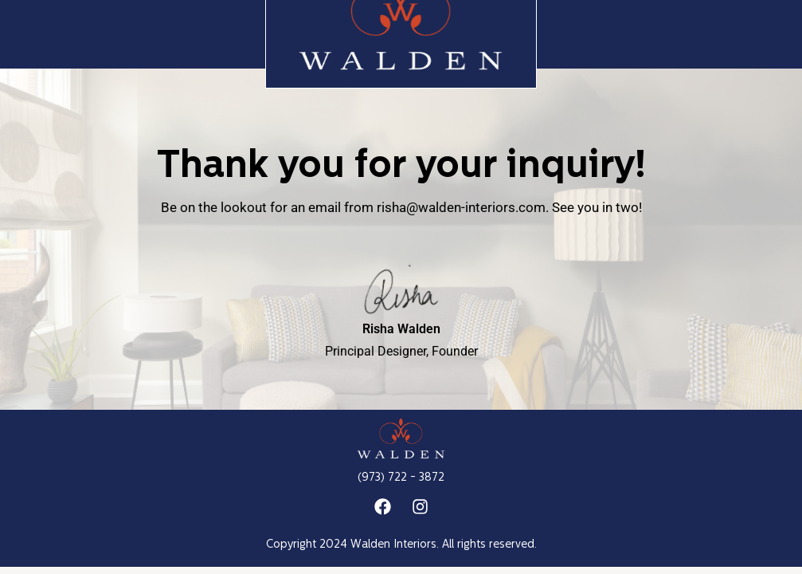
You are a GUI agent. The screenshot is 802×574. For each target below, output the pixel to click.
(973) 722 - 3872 (401, 478)
